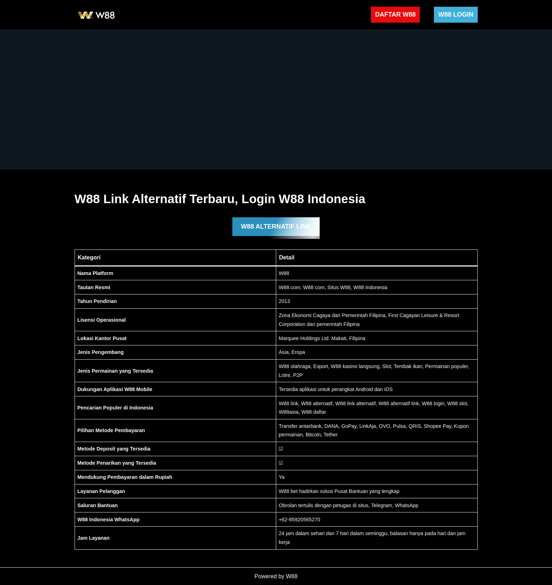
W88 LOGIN (455, 14)
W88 (292, 576)
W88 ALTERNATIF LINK (276, 226)
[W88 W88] (96, 14)
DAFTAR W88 (395, 14)
